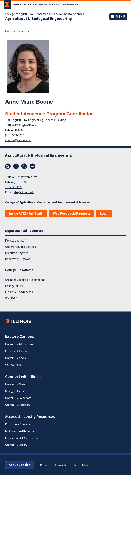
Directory (23, 31)
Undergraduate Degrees (20, 247)
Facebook (16, 166)
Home (9, 31)
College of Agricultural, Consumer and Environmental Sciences (44, 14)
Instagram (8, 166)
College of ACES (15, 286)
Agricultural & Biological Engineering (38, 18)
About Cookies (19, 465)
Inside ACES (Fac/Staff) (26, 213)
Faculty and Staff (15, 240)
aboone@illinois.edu (18, 140)
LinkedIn (32, 166)
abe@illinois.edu (24, 192)
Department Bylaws (17, 259)
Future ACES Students (19, 292)
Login (104, 213)
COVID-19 (11, 298)
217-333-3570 (13, 187)
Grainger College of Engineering (25, 280)
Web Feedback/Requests (71, 213)
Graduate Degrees (16, 253)
